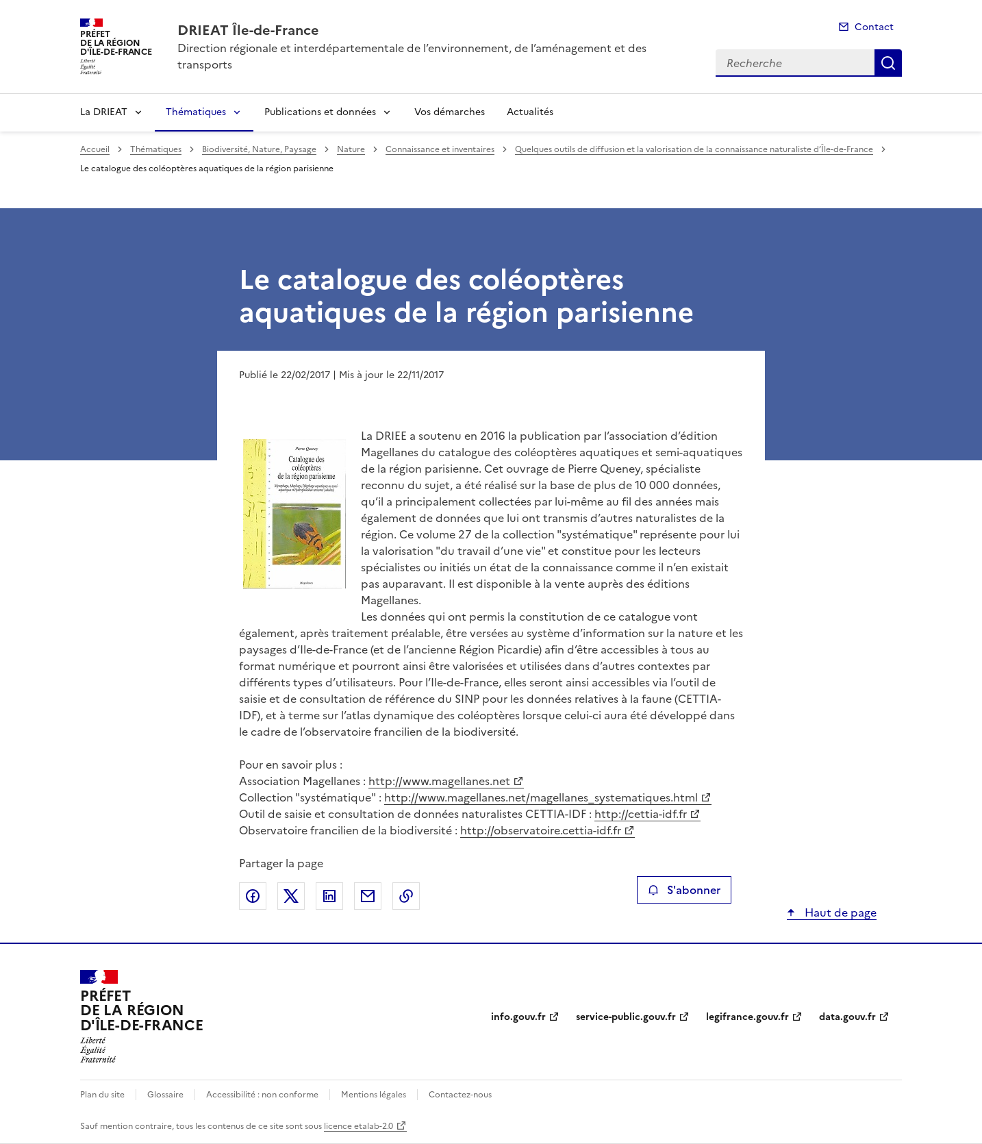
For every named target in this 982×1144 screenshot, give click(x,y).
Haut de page (839, 912)
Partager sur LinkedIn (329, 896)
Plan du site (102, 1095)
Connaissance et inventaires (440, 149)
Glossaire (165, 1095)
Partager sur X (291, 896)
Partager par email (367, 896)
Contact (874, 27)
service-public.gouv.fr (626, 1017)
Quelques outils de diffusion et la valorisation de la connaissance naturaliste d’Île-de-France (694, 149)
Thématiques (196, 112)
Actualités (530, 112)
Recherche (888, 63)
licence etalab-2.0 (358, 1126)
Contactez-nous (460, 1095)
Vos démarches (449, 112)
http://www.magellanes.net (439, 781)
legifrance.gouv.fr (747, 1017)
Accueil (95, 149)
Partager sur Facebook (252, 896)
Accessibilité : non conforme (262, 1095)
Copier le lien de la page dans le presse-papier (406, 896)
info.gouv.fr (518, 1017)
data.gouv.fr (847, 1017)
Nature (351, 149)
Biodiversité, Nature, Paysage (259, 149)
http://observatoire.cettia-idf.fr (540, 830)
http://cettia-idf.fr (640, 814)
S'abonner (684, 890)
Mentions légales (373, 1095)
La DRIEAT (103, 112)
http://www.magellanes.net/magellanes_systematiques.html (541, 797)
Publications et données (320, 112)
